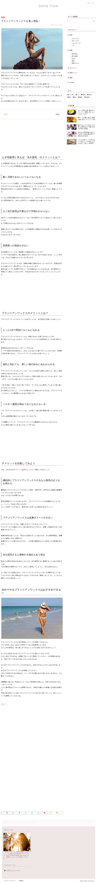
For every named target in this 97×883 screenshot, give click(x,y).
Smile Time (48, 6)
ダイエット (73, 68)
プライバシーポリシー (10, 880)
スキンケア (75, 38)
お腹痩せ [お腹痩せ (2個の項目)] (88, 97)
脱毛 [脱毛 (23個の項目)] (70, 97)
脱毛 (4, 704)
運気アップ (73, 72)
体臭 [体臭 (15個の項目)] (75, 97)
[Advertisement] (32, 136)
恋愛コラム (75, 63)
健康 (71, 77)
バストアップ (76, 43)
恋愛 (71, 50)
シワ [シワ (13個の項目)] (78, 94)
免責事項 (21, 880)
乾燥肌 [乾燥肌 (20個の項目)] (83, 94)
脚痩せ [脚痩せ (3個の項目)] (80, 97)
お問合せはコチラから (13, 870)
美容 (3, 17)
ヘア (73, 45)
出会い (74, 58)
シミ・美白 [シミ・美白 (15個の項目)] (71, 94)
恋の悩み (75, 54)
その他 (72, 82)
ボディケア (75, 41)
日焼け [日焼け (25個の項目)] (90, 94)
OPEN (57, 114)
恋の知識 (75, 56)
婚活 (73, 61)
